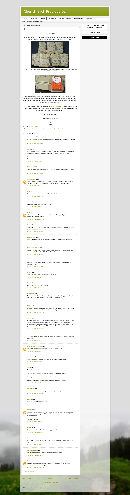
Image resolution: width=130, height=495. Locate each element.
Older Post (73, 479)
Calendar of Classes (65, 18)
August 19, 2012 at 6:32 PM (35, 432)
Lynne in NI (30, 388)
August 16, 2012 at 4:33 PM (35, 143)
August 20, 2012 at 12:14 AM (35, 444)
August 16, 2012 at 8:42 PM (35, 196)
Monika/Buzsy (31, 450)
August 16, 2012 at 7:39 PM (35, 173)
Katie (28, 212)
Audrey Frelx (31, 293)
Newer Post (27, 479)
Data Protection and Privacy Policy (33, 21)
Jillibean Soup (53, 129)
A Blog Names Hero (56, 106)
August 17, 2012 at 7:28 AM (35, 266)
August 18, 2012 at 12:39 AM (35, 340)
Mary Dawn (30, 166)
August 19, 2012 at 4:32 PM (35, 404)
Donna (29, 272)
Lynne (29, 460)
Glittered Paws (31, 305)
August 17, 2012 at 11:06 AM (35, 287)
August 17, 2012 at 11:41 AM (35, 300)
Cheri (29, 202)
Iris (28, 438)
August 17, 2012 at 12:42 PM (35, 312)
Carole (29, 318)
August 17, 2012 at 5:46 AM (35, 254)
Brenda (29, 409)
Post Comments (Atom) (37, 487)
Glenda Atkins (31, 334)
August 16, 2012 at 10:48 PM (35, 219)
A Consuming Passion (34, 346)
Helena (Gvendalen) (33, 283)
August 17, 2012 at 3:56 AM (35, 242)
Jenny (29, 367)
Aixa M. (29, 427)
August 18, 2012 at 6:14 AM (35, 351)
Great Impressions (37, 129)
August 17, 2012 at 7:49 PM (35, 328)
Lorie (28, 191)
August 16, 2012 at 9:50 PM (35, 206)
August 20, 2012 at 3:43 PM (35, 455)
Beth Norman (31, 237)
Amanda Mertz (31, 260)
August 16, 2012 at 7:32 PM (35, 161)
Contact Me (33, 18)
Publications (52, 18)
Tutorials (89, 18)
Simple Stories (62, 129)
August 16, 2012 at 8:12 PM (35, 185)
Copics (29, 129)
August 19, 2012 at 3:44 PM (35, 393)
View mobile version (50, 482)
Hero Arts (46, 129)
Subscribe (95, 37)
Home (25, 18)
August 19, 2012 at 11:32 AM (35, 383)
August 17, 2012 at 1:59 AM (35, 231)
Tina (28, 225)
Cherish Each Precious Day (46, 11)
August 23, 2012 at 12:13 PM (35, 467)
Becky (29, 399)
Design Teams (78, 18)
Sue (28, 149)
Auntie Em (30, 357)
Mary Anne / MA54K (33, 247)
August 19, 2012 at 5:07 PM (35, 421)
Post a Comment (30, 471)
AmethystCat (31, 179)
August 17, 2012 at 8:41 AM (35, 277)
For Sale (42, 18)
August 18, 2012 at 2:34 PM (35, 361)
